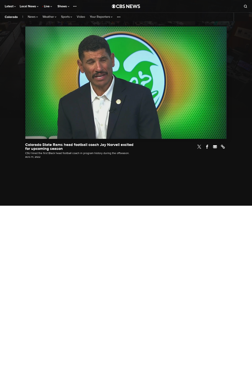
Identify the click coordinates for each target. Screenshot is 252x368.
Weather (49, 17)
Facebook (207, 147)
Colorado (11, 17)
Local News (29, 6)
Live (48, 6)
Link (223, 147)
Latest (10, 6)
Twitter (199, 147)
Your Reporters (101, 17)
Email (215, 147)
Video (81, 17)
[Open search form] (245, 6)
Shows (63, 6)
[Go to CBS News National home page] (126, 6)
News (33, 17)
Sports (66, 17)
